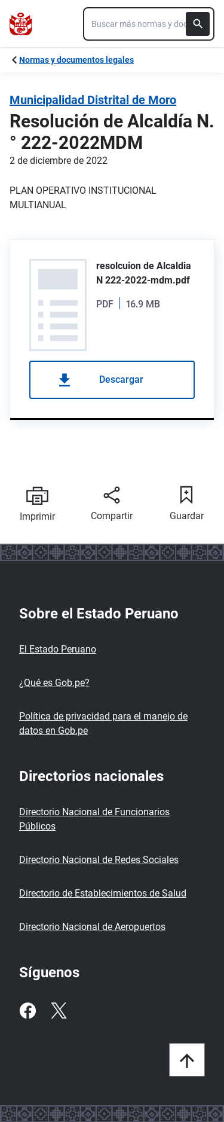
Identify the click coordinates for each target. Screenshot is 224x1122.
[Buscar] (198, 24)
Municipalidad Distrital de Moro (93, 100)
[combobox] (148, 24)
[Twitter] (58, 1010)
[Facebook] (27, 1010)
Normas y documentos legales (76, 60)
